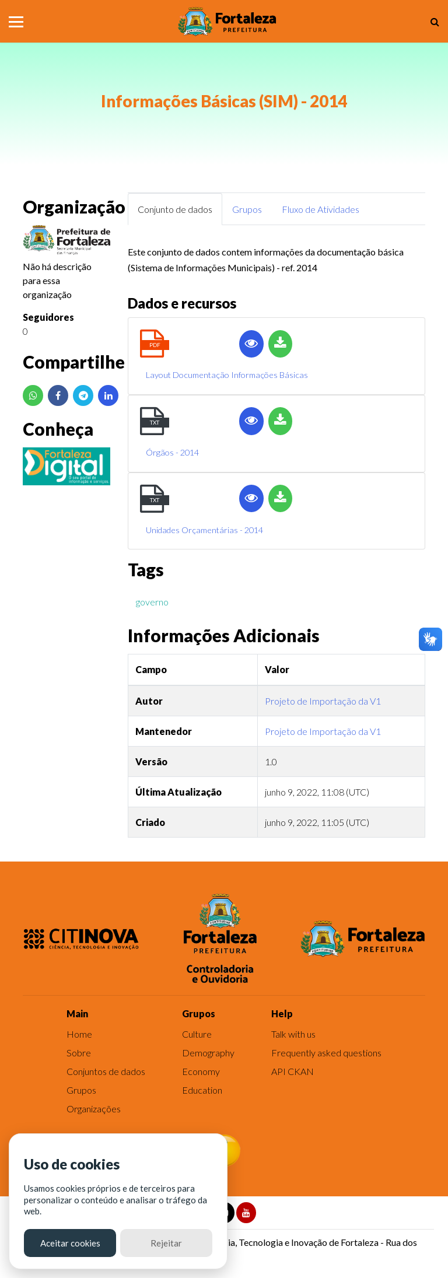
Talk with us (293, 1033)
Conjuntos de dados (105, 1071)
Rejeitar (166, 1243)
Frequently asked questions (326, 1052)
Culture (197, 1033)
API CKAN (292, 1071)
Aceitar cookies (70, 1243)
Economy (201, 1071)
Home (79, 1033)
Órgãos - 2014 (172, 452)
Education (202, 1089)
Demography (208, 1052)
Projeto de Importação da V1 (323, 700)
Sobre (78, 1052)
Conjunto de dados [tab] (175, 209)
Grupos (81, 1089)
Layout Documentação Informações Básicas (227, 375)
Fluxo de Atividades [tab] (320, 209)
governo (152, 601)
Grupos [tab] (247, 209)
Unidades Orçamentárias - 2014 (204, 530)
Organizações (93, 1108)
